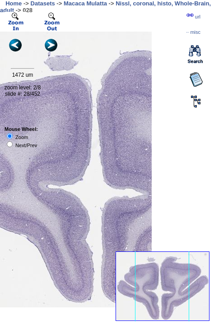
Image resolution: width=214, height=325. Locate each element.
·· (193, 32)
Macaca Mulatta (85, 3)
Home (13, 3)
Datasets (43, 3)
